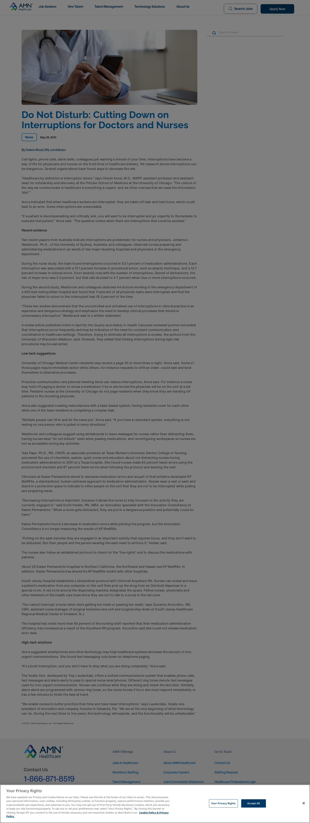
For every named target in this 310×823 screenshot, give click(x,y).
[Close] (303, 803)
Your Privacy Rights (223, 803)
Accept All (253, 803)
